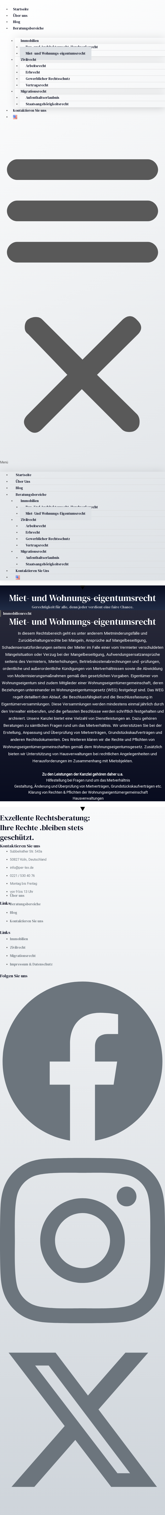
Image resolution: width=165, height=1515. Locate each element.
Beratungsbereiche (28, 28)
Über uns (20, 15)
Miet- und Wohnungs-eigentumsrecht (56, 53)
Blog (16, 21)
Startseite (21, 9)
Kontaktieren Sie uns (29, 110)
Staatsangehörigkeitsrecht (47, 103)
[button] (82, 295)
